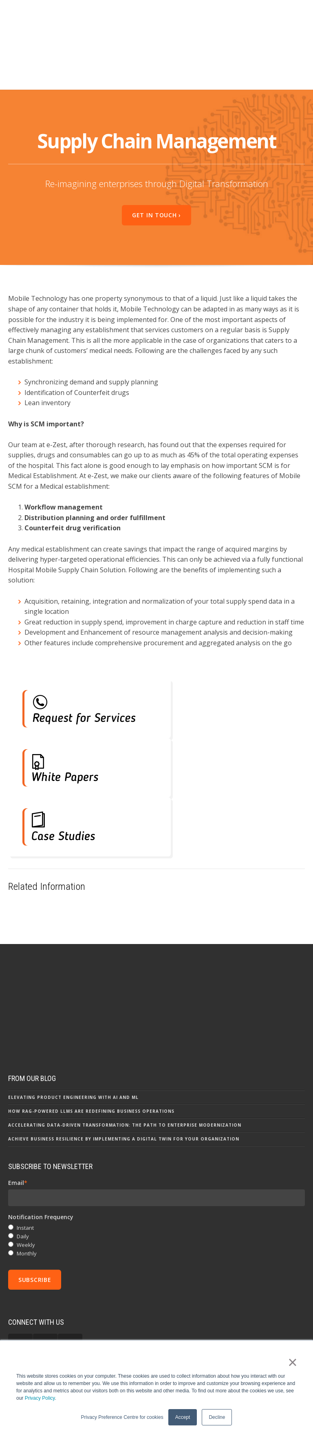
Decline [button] (217, 1417)
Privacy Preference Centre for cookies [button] (122, 1417)
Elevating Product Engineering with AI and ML (73, 1075)
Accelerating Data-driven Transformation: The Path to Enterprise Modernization (124, 1103)
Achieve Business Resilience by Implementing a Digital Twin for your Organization (123, 1117)
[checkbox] (156, 1219)
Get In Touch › (156, 184)
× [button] (292, 1362)
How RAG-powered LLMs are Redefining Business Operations (91, 1089)
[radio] (156, 1206)
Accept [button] (182, 1417)
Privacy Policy (40, 1398)
